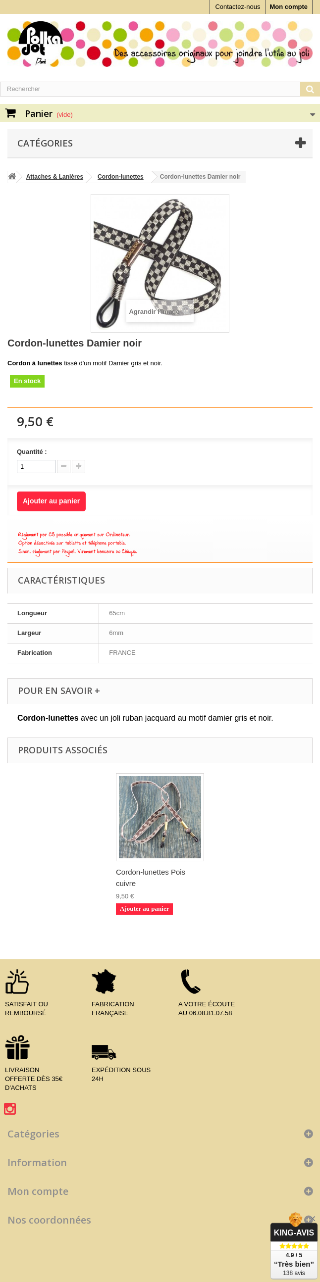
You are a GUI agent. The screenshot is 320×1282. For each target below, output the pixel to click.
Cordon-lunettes (121, 176)
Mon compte (288, 6)
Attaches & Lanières (54, 176)
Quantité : (32, 451)
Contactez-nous (237, 6)
